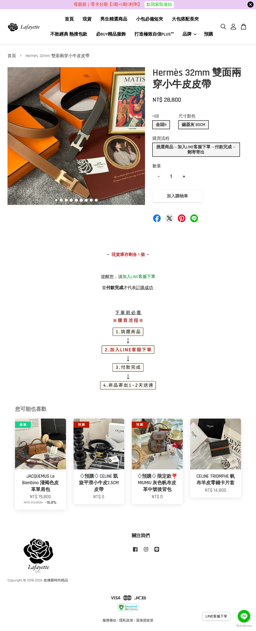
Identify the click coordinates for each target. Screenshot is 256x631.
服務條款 (109, 620)
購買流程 (161, 138)
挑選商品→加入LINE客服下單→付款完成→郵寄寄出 (196, 149)
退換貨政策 (145, 620)
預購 (208, 34)
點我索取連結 (159, 4)
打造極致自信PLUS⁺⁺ (154, 34)
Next (138, 137)
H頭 (155, 116)
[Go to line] (244, 616)
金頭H (161, 125)
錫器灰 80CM (193, 125)
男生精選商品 (113, 19)
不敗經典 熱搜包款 (68, 34)
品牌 (189, 34)
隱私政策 (126, 620)
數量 (156, 166)
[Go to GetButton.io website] (244, 625)
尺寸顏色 (187, 116)
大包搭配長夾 (185, 19)
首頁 (69, 19)
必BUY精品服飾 (111, 34)
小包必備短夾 (149, 19)
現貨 (87, 19)
